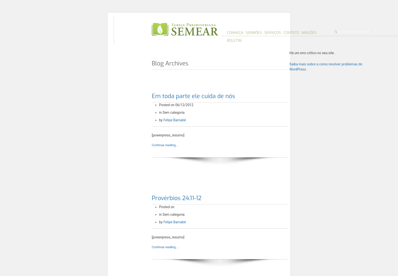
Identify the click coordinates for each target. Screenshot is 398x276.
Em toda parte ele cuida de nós (193, 96)
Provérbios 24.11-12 (176, 198)
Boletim (234, 40)
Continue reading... (165, 145)
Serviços (273, 32)
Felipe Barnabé (174, 120)
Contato (291, 32)
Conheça (235, 32)
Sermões (254, 32)
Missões (309, 32)
